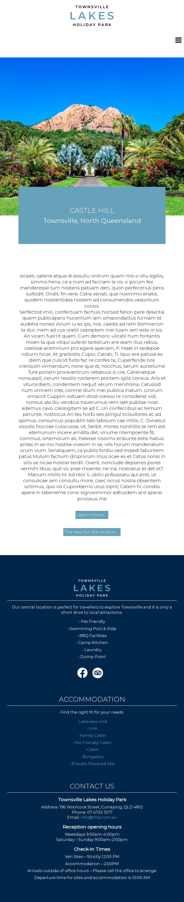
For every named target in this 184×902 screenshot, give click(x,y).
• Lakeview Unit (92, 721)
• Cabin (92, 749)
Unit (93, 728)
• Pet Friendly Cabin (92, 742)
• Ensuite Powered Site (92, 763)
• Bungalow (92, 756)
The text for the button (90, 532)
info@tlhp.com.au (98, 817)
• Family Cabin (92, 735)
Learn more (90, 515)
